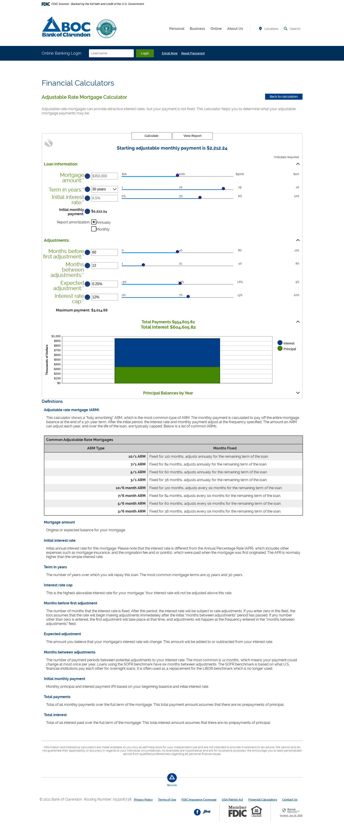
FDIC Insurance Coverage (198, 799)
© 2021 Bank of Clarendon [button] (61, 799)
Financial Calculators (262, 799)
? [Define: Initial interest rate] (87, 198)
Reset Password (193, 53)
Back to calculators (284, 96)
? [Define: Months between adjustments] (87, 265)
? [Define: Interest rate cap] (87, 297)
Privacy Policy (143, 799)
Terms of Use (167, 799)
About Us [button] (235, 29)
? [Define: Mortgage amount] (87, 176)
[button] (172, 164)
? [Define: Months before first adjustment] (87, 252)
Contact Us (289, 799)
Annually (103, 222)
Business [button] (197, 29)
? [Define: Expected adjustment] (87, 284)
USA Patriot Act (232, 799)
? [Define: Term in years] (87, 189)
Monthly (103, 229)
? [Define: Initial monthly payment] (87, 211)
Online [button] (216, 29)
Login (145, 53)
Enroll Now (170, 53)
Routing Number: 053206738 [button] (107, 799)
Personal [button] (176, 29)
